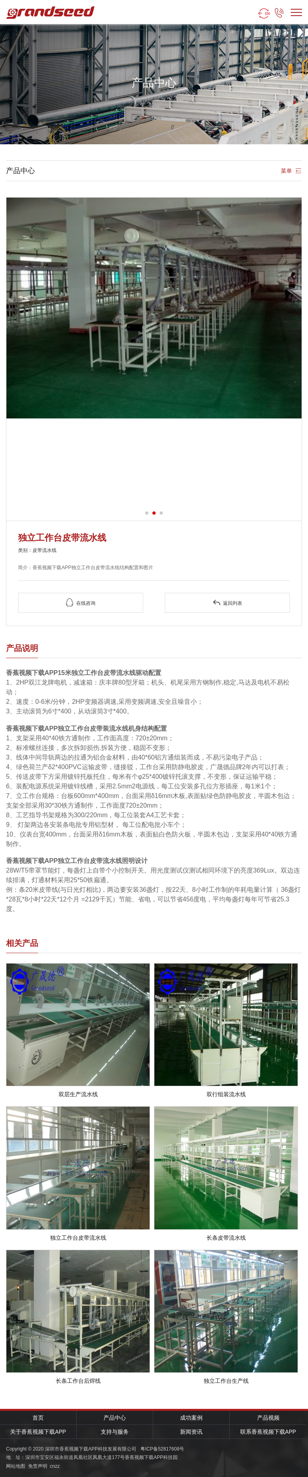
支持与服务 (115, 1432)
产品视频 (268, 1418)
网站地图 (15, 1466)
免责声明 (37, 1466)
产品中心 (114, 1418)
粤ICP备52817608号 (162, 1449)
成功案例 (191, 1418)
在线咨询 (80, 602)
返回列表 (227, 602)
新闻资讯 (191, 1432)
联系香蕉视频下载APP (268, 1432)
